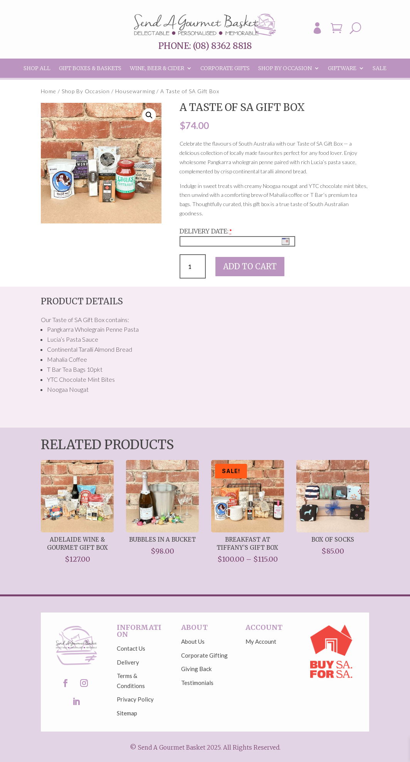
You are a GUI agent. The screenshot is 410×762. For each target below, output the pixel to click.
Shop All (37, 68)
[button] (149, 115)
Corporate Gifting (204, 655)
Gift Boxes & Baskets (90, 68)
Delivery (128, 662)
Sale (379, 68)
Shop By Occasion (285, 68)
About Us (193, 641)
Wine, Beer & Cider (157, 68)
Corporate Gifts (225, 68)
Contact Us (131, 648)
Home (48, 91)
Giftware (342, 68)
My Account (260, 641)
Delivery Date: (204, 231)
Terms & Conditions (131, 680)
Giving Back (196, 668)
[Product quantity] (193, 266)
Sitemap (127, 713)
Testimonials (197, 682)
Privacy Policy (135, 699)
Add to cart (250, 266)
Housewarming (135, 91)
